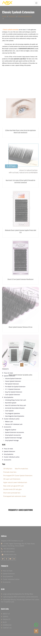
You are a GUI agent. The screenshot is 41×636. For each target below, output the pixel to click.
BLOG (3, 444)
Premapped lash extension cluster (14, 496)
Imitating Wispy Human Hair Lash (15, 400)
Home (4, 16)
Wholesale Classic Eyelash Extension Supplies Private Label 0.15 (20, 250)
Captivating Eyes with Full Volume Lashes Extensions (20, 597)
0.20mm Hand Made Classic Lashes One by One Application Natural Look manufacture (20, 150)
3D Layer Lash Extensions (11, 479)
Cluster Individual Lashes (11, 419)
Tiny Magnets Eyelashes (12, 413)
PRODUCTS (12, 16)
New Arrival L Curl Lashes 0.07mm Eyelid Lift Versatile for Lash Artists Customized (20, 200)
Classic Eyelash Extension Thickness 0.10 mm (20, 345)
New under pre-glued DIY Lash (13, 486)
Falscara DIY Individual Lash (13, 424)
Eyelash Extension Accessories (14, 432)
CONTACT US (7, 628)
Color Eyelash (9, 411)
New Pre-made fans (21, 469)
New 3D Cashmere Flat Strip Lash (15, 405)
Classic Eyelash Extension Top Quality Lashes (20, 393)
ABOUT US (6, 614)
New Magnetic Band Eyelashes (14, 416)
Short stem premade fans (11, 493)
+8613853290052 (8, 549)
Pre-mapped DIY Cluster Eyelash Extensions (17, 476)
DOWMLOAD (7, 625)
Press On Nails (8, 449)
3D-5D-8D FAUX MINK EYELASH (14, 408)
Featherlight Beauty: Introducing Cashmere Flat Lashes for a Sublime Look (20, 601)
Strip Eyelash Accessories (13, 435)
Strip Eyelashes (8, 454)
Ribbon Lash (9, 421)
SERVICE (5, 617)
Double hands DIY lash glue (12, 489)
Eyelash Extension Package (13, 438)
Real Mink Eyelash (10, 403)
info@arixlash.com (9, 555)
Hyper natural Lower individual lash (15, 482)
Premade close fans (9, 472)
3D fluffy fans (7, 469)
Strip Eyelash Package (12, 440)
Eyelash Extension (25, 16)
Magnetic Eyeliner (10, 430)
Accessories (7, 427)
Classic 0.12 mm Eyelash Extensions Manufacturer (21, 297)
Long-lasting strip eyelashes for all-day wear (18, 594)
